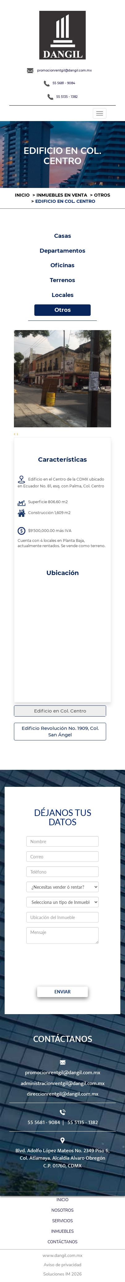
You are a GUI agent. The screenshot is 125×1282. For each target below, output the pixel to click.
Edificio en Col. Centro (60, 711)
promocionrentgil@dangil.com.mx (59, 70)
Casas (62, 236)
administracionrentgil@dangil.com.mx (63, 1083)
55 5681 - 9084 (59, 83)
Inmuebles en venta (62, 195)
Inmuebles (62, 1231)
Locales (63, 295)
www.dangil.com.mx (63, 1255)
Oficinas (62, 265)
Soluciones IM (56, 1274)
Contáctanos (63, 1242)
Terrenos (62, 280)
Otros (102, 195)
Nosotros (62, 1210)
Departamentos (62, 250)
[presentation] (78, 960)
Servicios (62, 1221)
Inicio (22, 195)
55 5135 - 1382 (62, 97)
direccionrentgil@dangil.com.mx (62, 1094)
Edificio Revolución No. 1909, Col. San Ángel (60, 731)
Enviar (62, 991)
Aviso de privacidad (62, 1265)
